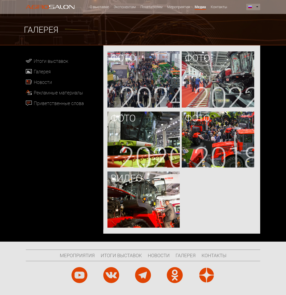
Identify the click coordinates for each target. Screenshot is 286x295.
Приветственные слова (59, 103)
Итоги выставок (51, 61)
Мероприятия (178, 6)
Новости (43, 82)
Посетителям (151, 6)
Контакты (219, 6)
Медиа (200, 6)
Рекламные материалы (58, 93)
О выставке (99, 6)
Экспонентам (125, 6)
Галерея (42, 71)
